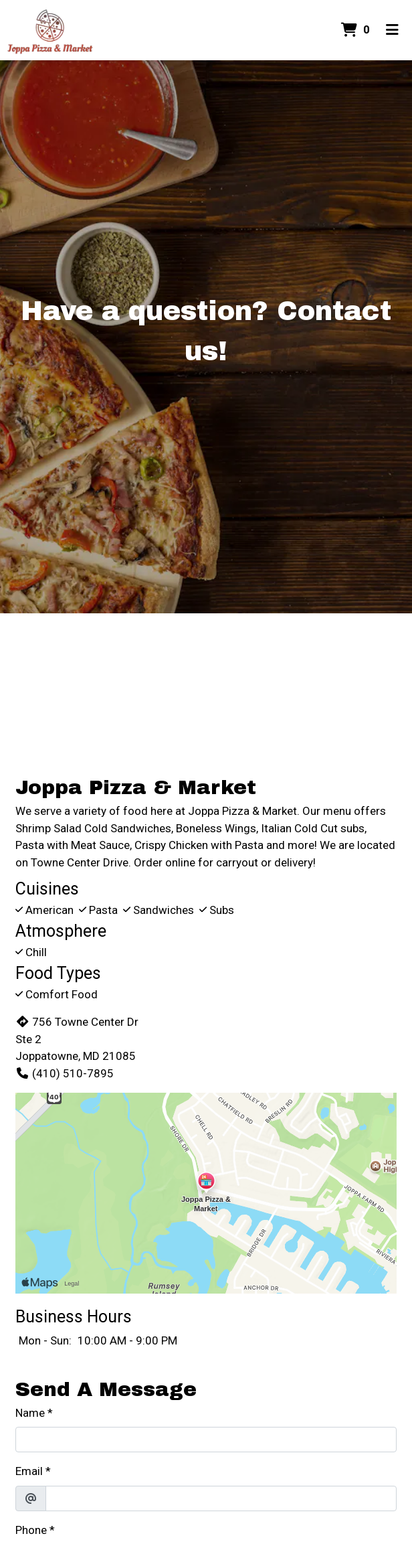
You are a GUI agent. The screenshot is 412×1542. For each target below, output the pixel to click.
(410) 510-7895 (64, 1073)
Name (30, 1412)
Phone (31, 1530)
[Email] (221, 1498)
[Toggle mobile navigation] (392, 30)
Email (29, 1471)
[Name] (206, 1439)
